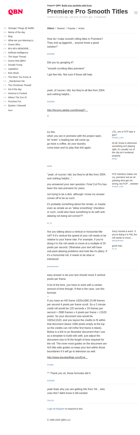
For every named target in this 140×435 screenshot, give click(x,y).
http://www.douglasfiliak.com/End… (67, 357)
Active (81, 28)
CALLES (50, 400)
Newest (61, 28)
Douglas (50, 365)
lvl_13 (49, 223)
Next (10, 110)
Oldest (50, 28)
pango (49, 166)
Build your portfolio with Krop (77, 5)
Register (60, 408)
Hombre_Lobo (117, 138)
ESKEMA (51, 54)
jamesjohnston (53, 266)
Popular (71, 28)
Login (50, 408)
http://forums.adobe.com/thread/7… (67, 110)
